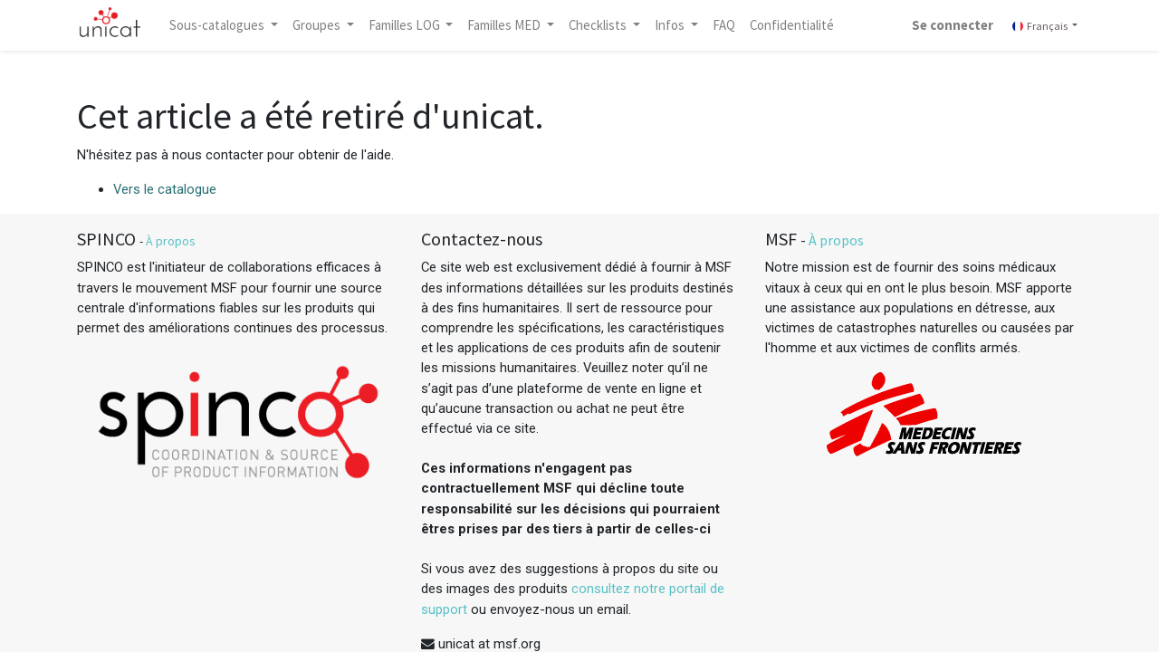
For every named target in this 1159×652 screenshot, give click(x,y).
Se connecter (952, 25)
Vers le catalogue (164, 189)
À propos (171, 241)
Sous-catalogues (218, 25)
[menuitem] (723, 25)
